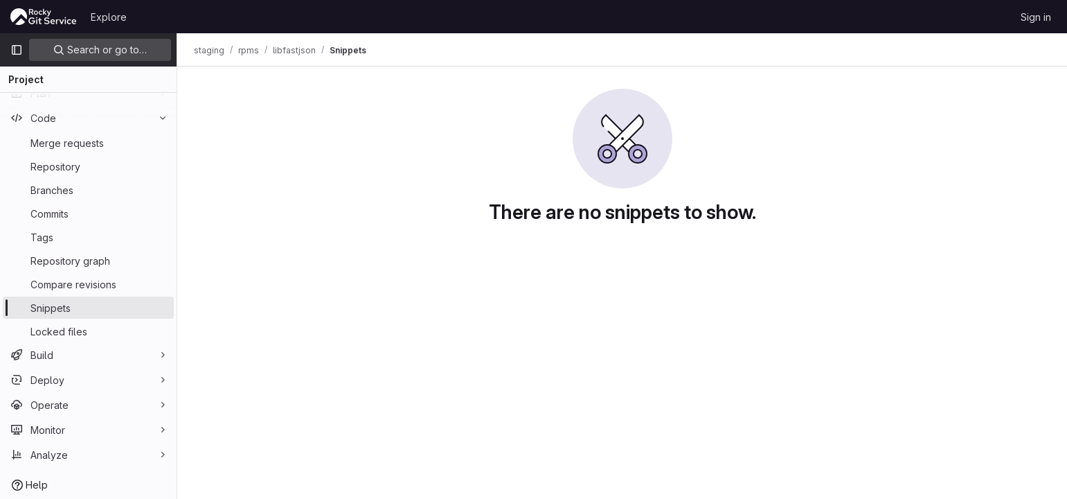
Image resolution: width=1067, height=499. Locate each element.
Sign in (1036, 17)
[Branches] (88, 190)
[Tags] (88, 237)
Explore (109, 17)
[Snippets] (88, 308)
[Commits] (88, 213)
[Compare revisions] (88, 284)
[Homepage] (44, 17)
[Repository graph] (88, 261)
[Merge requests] (88, 143)
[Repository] (88, 166)
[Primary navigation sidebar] (17, 50)
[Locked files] (88, 331)
